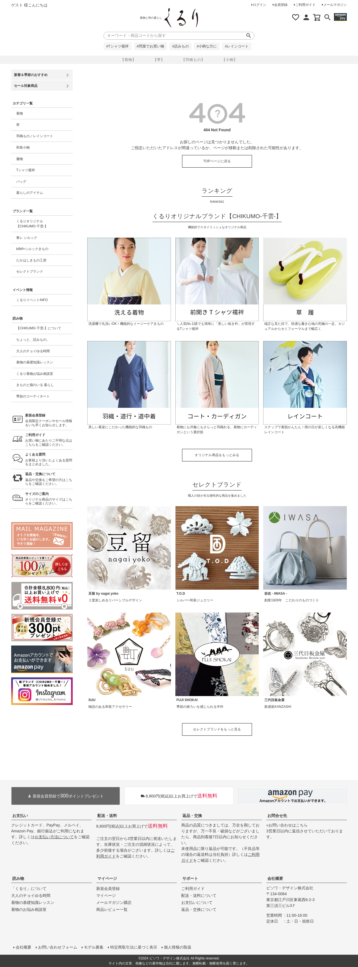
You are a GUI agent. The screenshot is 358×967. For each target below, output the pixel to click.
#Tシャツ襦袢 (117, 46)
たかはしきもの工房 (31, 260)
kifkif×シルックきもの (32, 249)
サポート (190, 878)
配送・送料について (198, 895)
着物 (19, 113)
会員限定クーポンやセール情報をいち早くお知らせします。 (49, 420)
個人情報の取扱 (177, 947)
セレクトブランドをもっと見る (217, 729)
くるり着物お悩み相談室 (34, 374)
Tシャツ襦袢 (25, 170)
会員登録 (281, 5)
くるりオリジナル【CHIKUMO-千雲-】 (32, 223)
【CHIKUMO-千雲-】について (38, 328)
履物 (19, 159)
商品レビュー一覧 (112, 909)
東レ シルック (26, 238)
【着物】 (128, 60)
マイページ (107, 878)
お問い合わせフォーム (57, 947)
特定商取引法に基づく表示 (133, 947)
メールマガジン (335, 5)
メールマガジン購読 (113, 902)
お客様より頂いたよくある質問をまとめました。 (49, 459)
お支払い (20, 815)
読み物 (18, 878)
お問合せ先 (277, 815)
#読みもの (180, 46)
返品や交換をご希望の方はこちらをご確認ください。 (49, 479)
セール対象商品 (25, 86)
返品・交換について (198, 909)
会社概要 (275, 878)
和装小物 (23, 147)
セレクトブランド (29, 271)
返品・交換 (192, 815)
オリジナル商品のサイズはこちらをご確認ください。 (49, 499)
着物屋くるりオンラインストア (181, 18)
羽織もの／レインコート (34, 136)
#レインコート (237, 46)
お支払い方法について (54, 837)
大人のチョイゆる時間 (33, 351)
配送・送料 (107, 815)
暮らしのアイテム (29, 193)
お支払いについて (197, 902)
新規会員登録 (108, 888)
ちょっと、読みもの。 (33, 340)
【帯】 (159, 60)
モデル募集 (93, 947)
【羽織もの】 (193, 60)
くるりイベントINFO (32, 300)
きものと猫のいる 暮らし (35, 385)
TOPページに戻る (217, 161)
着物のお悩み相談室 (28, 909)
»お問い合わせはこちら (287, 825)
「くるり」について (28, 888)
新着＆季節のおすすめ (31, 75)
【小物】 (229, 60)
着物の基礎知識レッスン (34, 362)
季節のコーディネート (33, 396)
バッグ (21, 182)
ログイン (259, 5)
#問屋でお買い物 (150, 46)
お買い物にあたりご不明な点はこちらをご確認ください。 (49, 440)
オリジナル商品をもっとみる (217, 455)
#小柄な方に (207, 46)
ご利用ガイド (305, 5)
